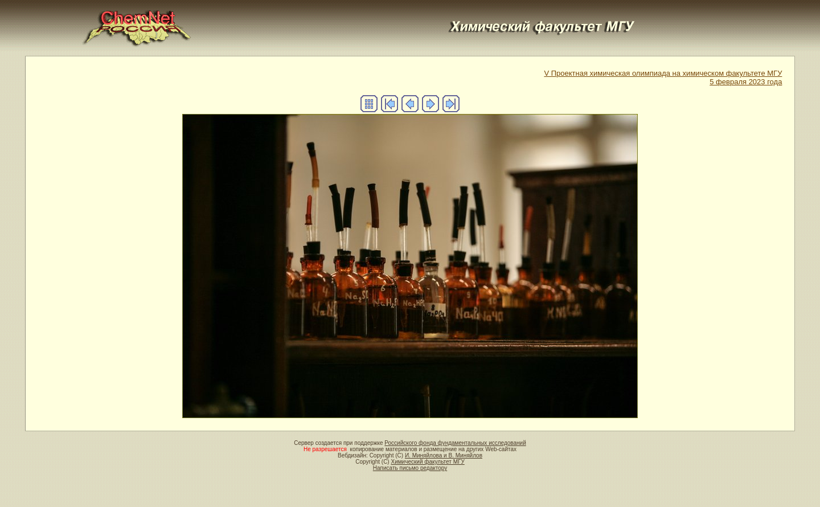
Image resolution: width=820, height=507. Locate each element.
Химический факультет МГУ (427, 462)
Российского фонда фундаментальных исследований (455, 443)
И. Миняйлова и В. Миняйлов (443, 455)
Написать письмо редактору (410, 468)
